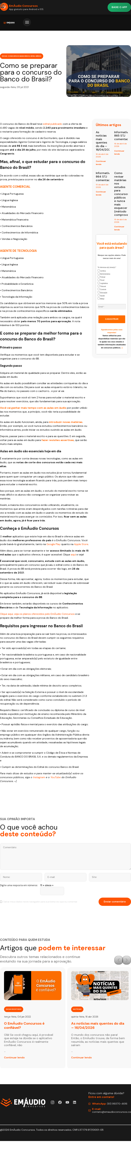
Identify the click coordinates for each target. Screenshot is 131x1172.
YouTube (55, 777)
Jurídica (102, 270)
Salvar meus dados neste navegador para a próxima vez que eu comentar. (40, 902)
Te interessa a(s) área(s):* (107, 267)
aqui (73, 554)
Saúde (101, 295)
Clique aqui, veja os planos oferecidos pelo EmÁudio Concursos (37, 614)
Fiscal (101, 280)
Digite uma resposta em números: (19, 885)
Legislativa (103, 283)
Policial (101, 277)
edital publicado (52, 124)
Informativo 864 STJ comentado (104, 176)
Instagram (39, 777)
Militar (101, 298)
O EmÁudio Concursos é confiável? (24, 1025)
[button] (118, 960)
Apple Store (81, 544)
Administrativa (104, 273)
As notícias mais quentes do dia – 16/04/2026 (104, 141)
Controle (102, 289)
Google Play (53, 544)
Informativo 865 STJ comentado (122, 135)
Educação (102, 292)
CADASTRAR (111, 319)
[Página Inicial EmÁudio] (9, 22)
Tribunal (102, 286)
